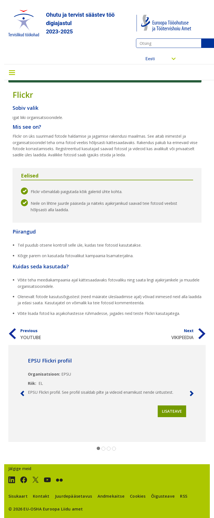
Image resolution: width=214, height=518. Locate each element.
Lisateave (172, 411)
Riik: (32, 383)
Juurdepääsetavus (73, 496)
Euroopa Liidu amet (63, 509)
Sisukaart (18, 496)
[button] (22, 393)
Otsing (207, 43)
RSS (183, 496)
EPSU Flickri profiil (50, 360)
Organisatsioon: (44, 374)
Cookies (137, 496)
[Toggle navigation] (12, 72)
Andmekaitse (111, 496)
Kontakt (41, 496)
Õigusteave (163, 496)
